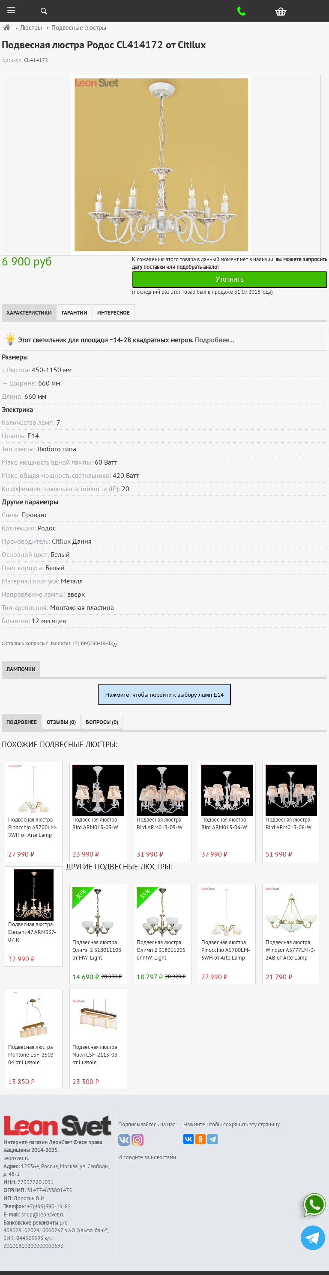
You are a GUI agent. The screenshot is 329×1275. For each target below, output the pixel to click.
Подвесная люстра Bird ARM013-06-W (224, 823)
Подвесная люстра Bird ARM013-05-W (159, 823)
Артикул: (13, 60)
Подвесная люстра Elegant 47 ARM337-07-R (32, 932)
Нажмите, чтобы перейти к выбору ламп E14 (164, 695)
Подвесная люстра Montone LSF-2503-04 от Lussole (32, 1055)
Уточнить (229, 279)
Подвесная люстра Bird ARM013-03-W (95, 823)
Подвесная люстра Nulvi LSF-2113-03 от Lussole (94, 1055)
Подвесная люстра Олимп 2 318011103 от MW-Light (96, 950)
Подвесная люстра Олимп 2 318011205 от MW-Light (161, 950)
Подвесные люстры (78, 28)
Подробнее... (214, 340)
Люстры (31, 28)
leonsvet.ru (16, 1158)
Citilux (61, 541)
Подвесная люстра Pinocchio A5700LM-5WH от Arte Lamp (32, 827)
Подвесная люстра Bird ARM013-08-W (288, 823)
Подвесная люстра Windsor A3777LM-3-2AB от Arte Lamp (291, 950)
